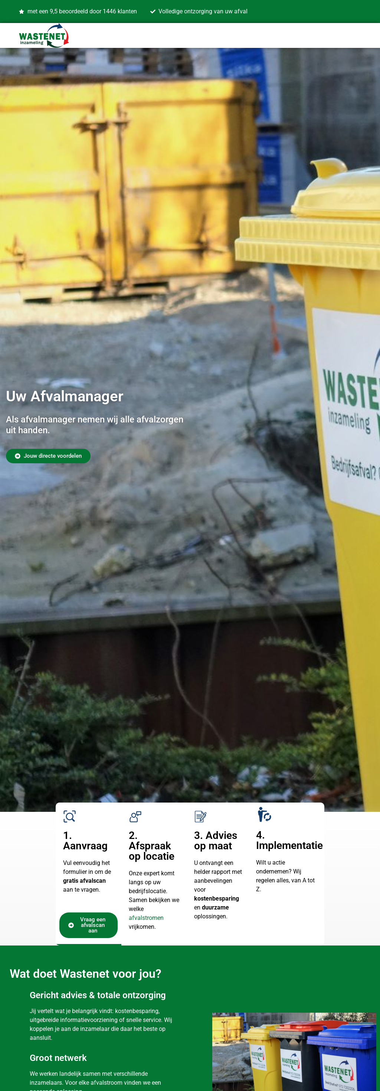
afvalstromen (146, 917)
